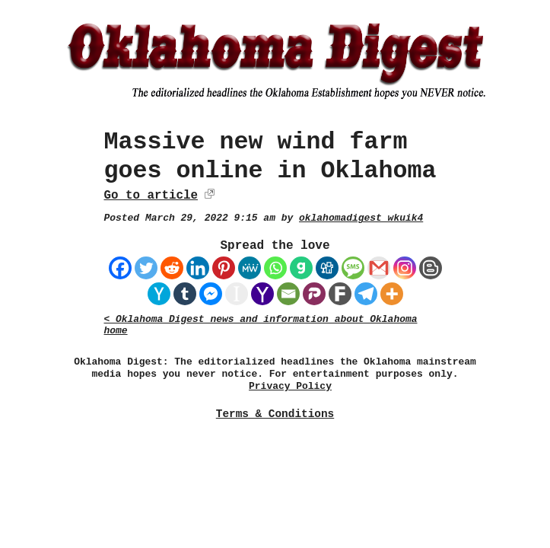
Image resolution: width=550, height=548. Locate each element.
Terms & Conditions (275, 414)
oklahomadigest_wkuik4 (361, 218)
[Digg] (327, 267)
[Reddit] (172, 267)
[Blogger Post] (430, 267)
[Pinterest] (223, 267)
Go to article (151, 195)
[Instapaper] (236, 293)
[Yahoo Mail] (262, 293)
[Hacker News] (159, 293)
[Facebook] (120, 267)
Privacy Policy (290, 386)
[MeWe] (249, 267)
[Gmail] (378, 267)
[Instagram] (404, 267)
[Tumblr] (184, 293)
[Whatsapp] (275, 267)
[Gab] (301, 267)
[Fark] (340, 293)
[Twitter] (146, 267)
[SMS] (353, 267)
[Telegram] (365, 293)
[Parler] (314, 293)
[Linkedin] (197, 267)
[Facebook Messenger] (210, 293)
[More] (391, 293)
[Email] (288, 293)
